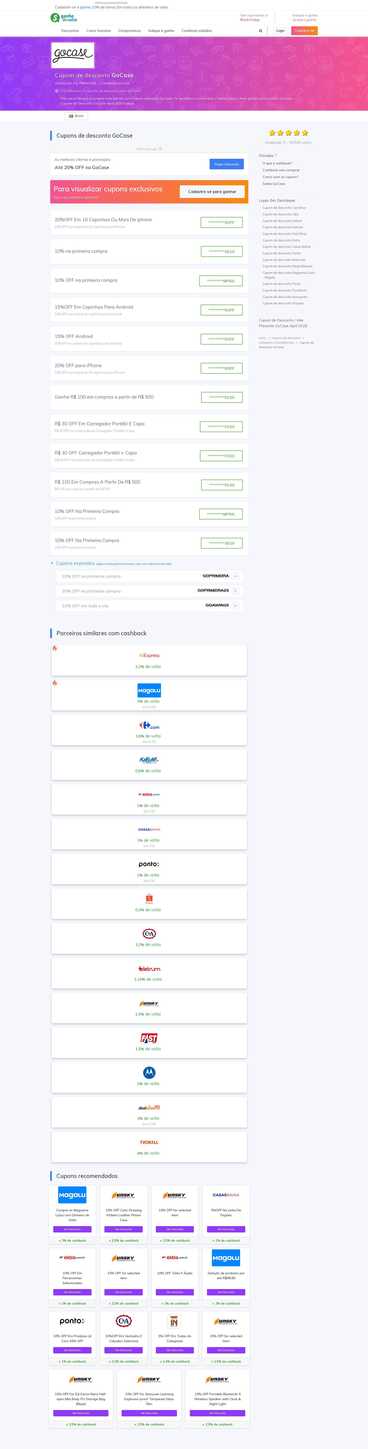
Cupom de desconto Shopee (283, 303)
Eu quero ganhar (305, 20)
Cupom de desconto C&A (281, 214)
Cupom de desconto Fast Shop (285, 234)
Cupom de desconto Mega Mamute (288, 266)
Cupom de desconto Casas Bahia (286, 246)
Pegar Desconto (227, 164)
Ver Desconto (72, 1229)
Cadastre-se (304, 30)
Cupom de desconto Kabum (282, 221)
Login (280, 30)
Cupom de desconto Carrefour (284, 207)
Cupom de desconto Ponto (282, 253)
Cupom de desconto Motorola (284, 260)
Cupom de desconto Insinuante (285, 297)
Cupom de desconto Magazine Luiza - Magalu (289, 275)
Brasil (76, 116)
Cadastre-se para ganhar (212, 191)
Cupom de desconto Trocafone (285, 290)
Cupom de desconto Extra (281, 240)
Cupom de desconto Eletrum (283, 227)
